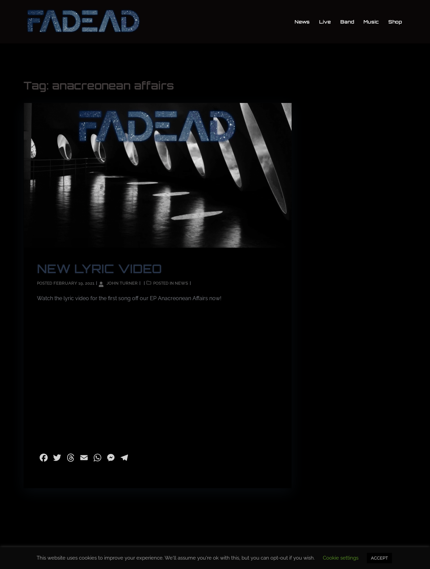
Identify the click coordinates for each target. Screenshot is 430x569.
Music (371, 22)
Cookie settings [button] (340, 558)
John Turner (122, 283)
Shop (395, 22)
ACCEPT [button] (379, 558)
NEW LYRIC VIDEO (99, 268)
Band (347, 22)
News (302, 22)
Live (325, 22)
